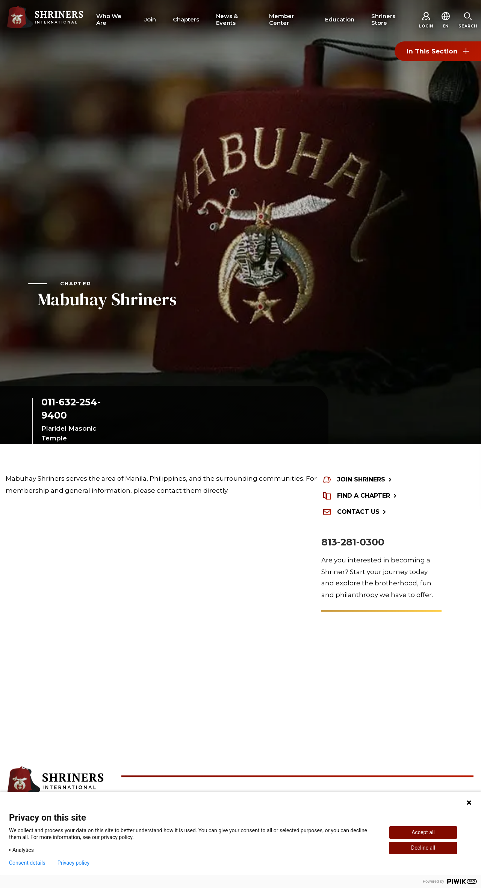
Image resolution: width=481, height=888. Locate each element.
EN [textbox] (446, 26)
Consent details (27, 863)
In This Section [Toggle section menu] (438, 51)
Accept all (423, 832)
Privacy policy (73, 863)
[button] (446, 26)
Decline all (423, 848)
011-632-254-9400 (71, 408)
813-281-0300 (352, 542)
